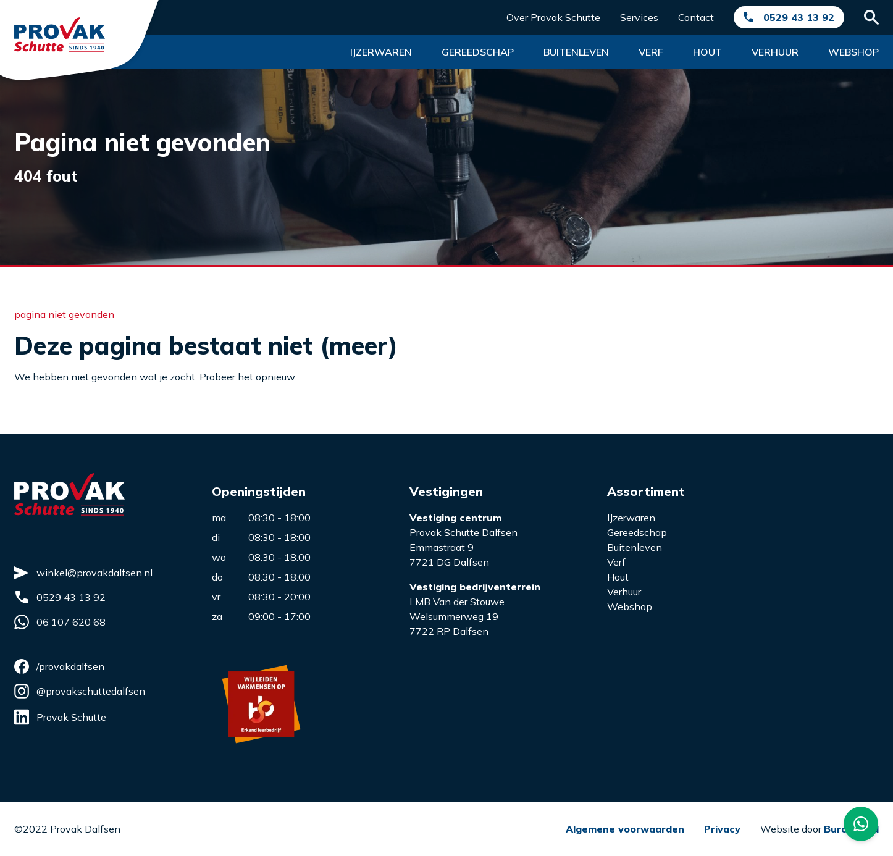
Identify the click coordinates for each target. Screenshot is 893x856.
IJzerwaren (631, 517)
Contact (696, 17)
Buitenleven (576, 52)
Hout (707, 52)
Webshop (853, 52)
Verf (651, 52)
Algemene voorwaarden (625, 829)
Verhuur (775, 52)
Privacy (722, 829)
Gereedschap (478, 52)
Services (639, 17)
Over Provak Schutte (553, 17)
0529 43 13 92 (798, 17)
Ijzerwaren (381, 52)
